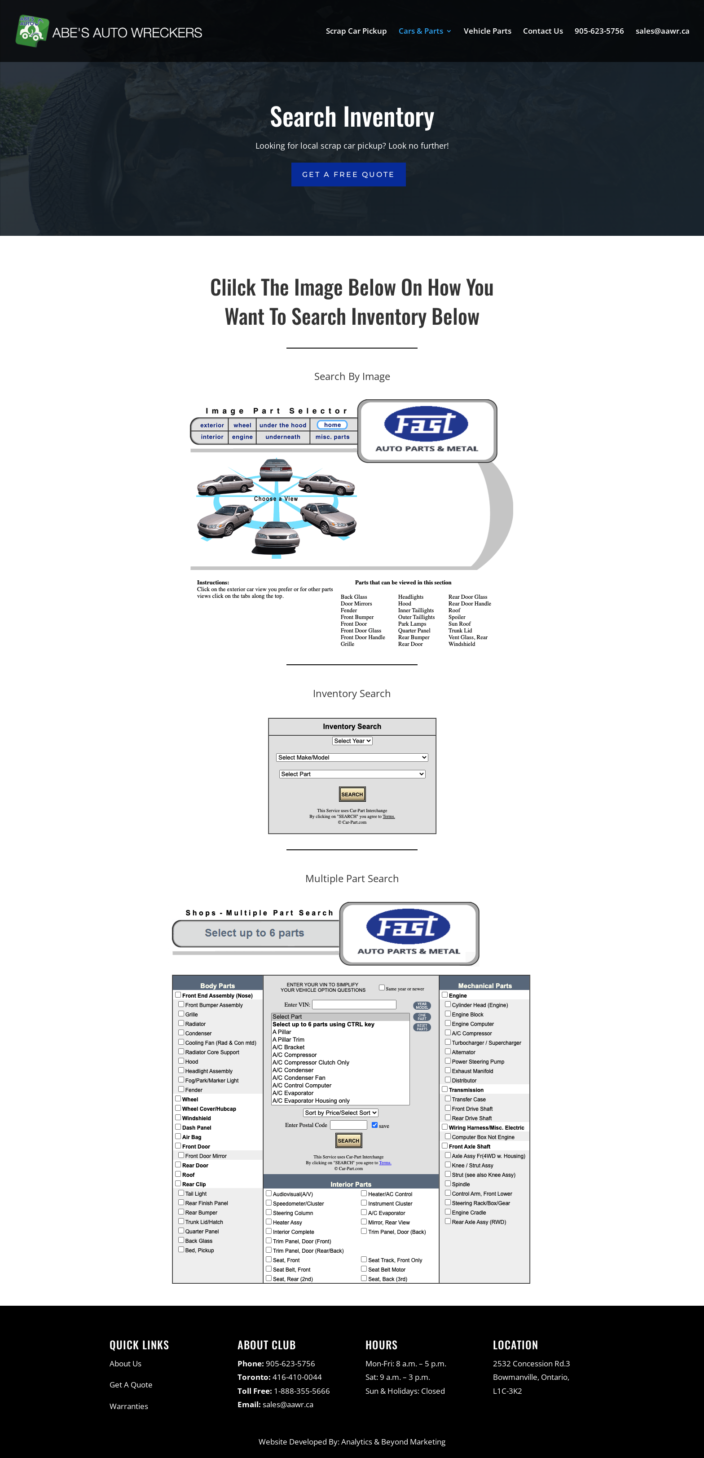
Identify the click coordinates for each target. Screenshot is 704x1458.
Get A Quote (131, 1384)
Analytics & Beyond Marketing (393, 1441)
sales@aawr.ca (663, 32)
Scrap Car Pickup (356, 32)
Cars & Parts (421, 32)
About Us (125, 1363)
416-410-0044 (297, 1377)
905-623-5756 (599, 32)
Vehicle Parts (487, 32)
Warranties (129, 1406)
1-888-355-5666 (302, 1391)
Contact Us (543, 32)
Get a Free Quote (348, 174)
